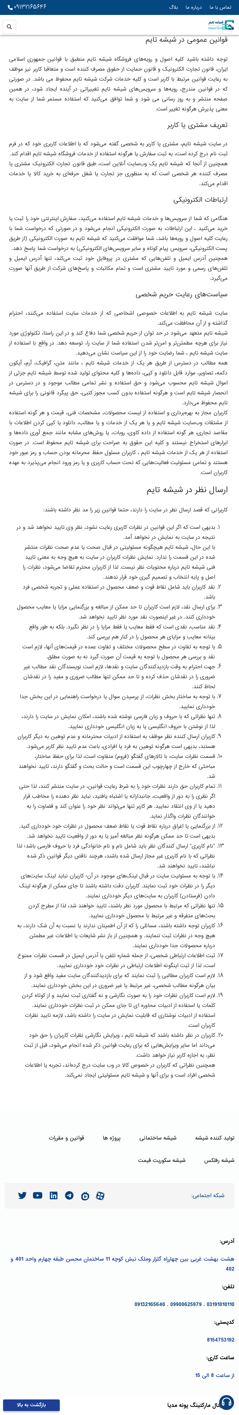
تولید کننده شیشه (214, 1138)
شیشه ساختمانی (157, 1138)
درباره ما (193, 7)
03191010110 (220, 1304)
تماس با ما (220, 7)
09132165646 (27, 7)
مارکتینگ (200, 1405)
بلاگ (173, 7)
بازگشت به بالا (31, 1405)
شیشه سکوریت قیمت (161, 1160)
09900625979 (186, 1304)
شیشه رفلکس (219, 1160)
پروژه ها (112, 1138)
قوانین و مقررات (66, 1138)
